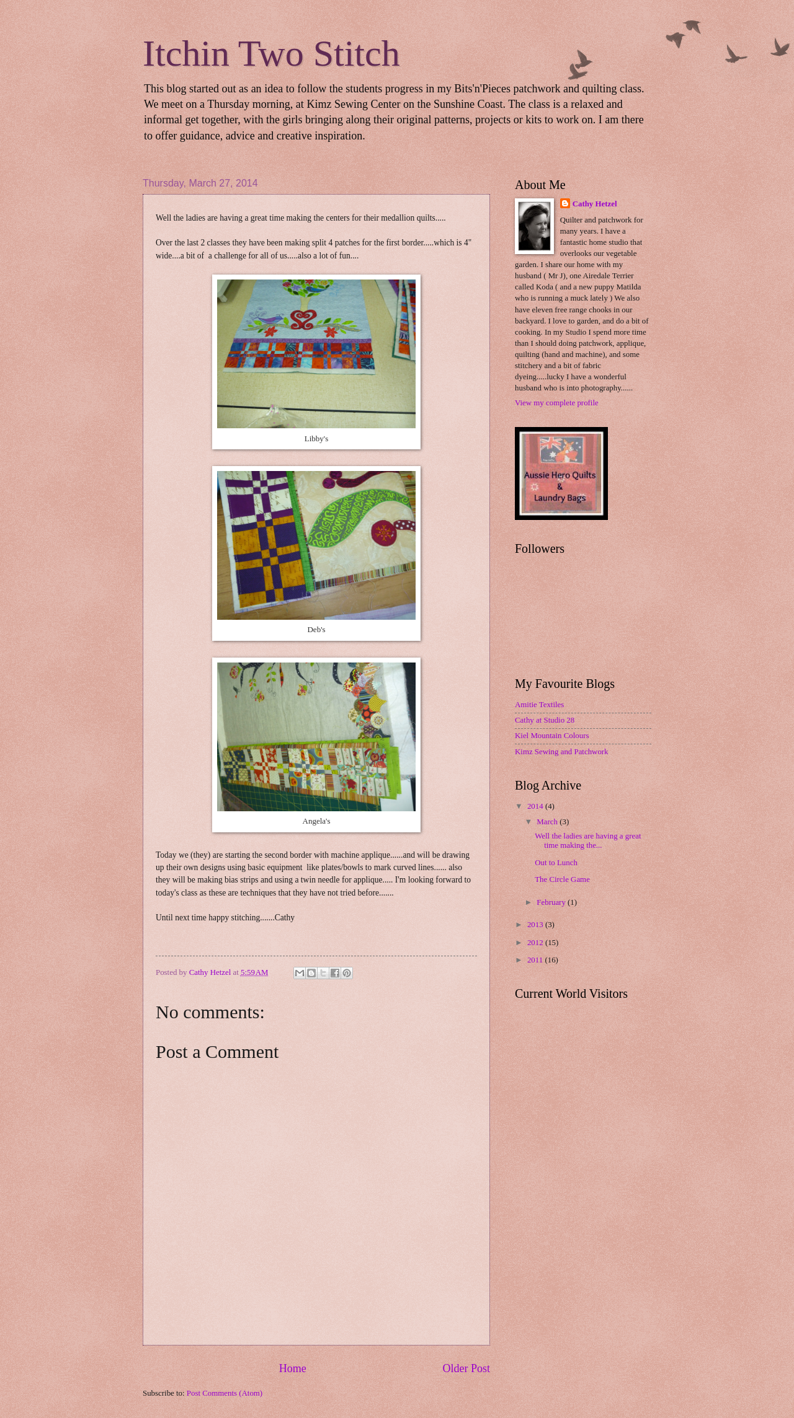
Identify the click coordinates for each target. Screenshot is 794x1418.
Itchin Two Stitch (271, 53)
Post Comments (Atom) (224, 1393)
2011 (536, 960)
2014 (536, 806)
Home (292, 1368)
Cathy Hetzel (595, 204)
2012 (536, 942)
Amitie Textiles (539, 704)
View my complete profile (557, 403)
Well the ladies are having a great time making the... (588, 841)
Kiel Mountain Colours (552, 735)
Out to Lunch (556, 862)
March (548, 821)
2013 (536, 924)
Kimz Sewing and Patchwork (562, 751)
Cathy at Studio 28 (544, 720)
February (552, 902)
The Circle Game (562, 879)
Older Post (466, 1368)
